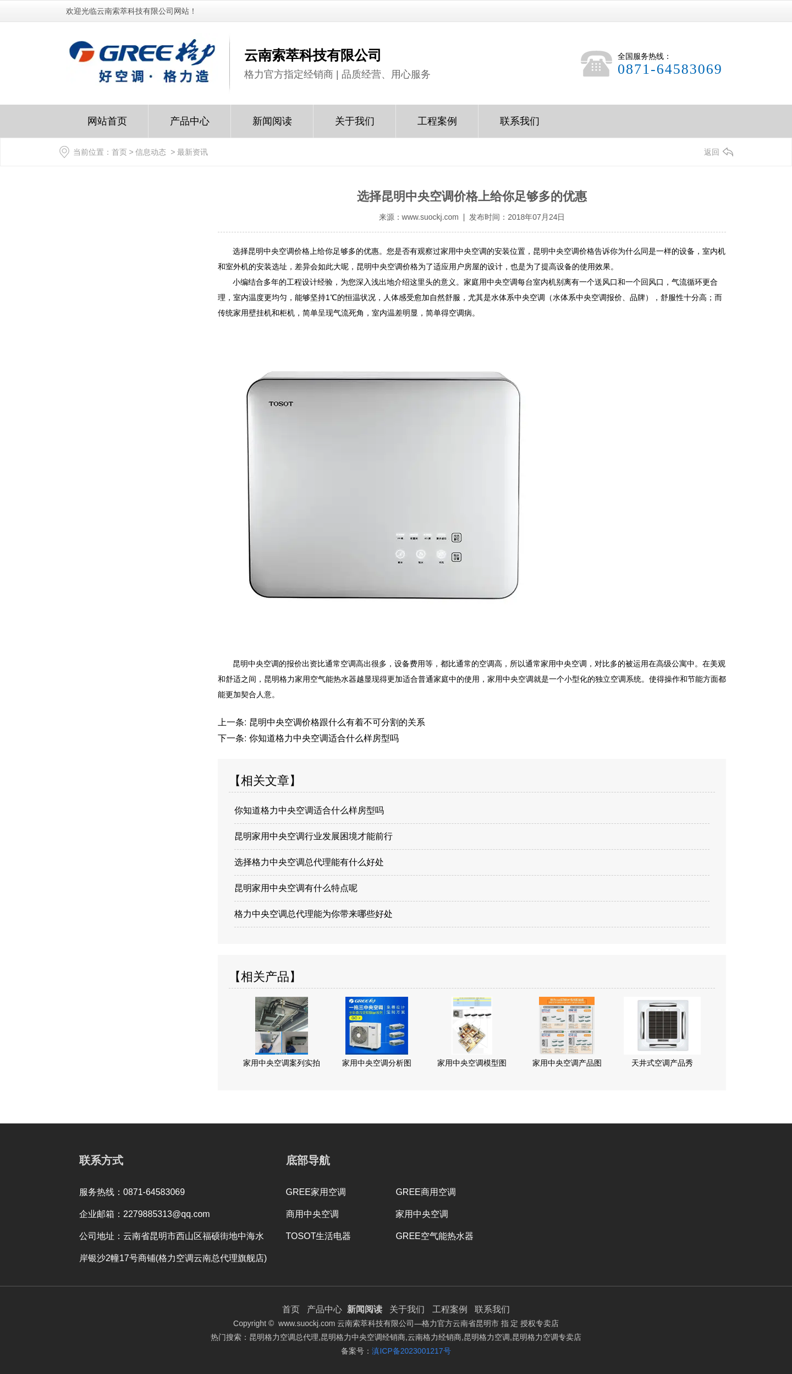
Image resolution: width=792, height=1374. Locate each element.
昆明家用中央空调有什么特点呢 (296, 888)
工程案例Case (437, 127)
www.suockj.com (430, 217)
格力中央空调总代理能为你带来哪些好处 (313, 914)
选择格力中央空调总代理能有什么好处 (309, 862)
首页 (119, 152)
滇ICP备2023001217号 (411, 1350)
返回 (711, 152)
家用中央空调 (421, 1214)
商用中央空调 (312, 1214)
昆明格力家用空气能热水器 (310, 679)
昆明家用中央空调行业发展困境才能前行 (313, 836)
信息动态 (150, 152)
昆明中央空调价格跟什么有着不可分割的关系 (335, 722)
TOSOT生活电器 (318, 1236)
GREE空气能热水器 (434, 1236)
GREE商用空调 (425, 1192)
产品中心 (190, 127)
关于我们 (354, 127)
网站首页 (107, 127)
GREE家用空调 (316, 1192)
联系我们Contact (520, 127)
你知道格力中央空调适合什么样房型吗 (322, 738)
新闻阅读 (272, 127)
